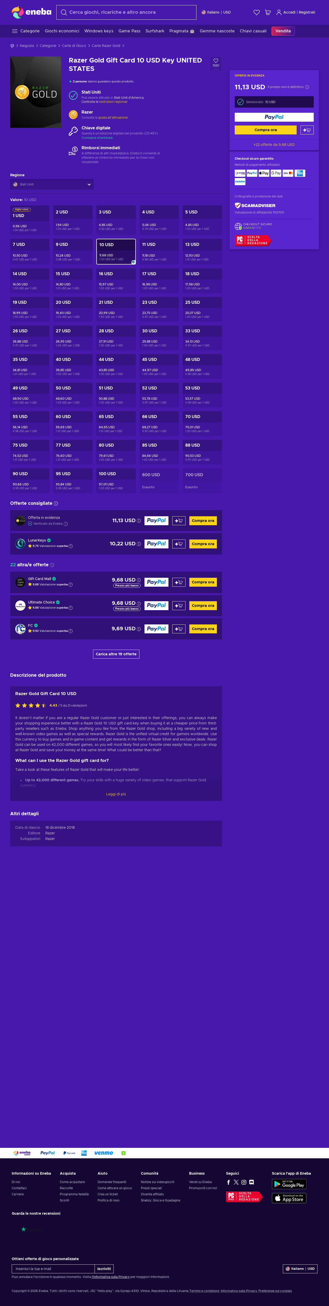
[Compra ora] (274, 117)
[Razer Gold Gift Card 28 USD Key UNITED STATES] (116, 337)
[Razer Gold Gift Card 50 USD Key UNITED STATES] (73, 395)
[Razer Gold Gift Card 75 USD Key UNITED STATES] (29, 452)
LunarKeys (37, 540)
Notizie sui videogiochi (157, 1182)
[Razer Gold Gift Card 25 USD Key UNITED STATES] (202, 309)
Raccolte (66, 1188)
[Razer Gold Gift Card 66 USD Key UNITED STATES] (159, 423)
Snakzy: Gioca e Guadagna (160, 1200)
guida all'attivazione (113, 117)
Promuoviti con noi (203, 1188)
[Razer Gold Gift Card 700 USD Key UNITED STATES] (202, 480)
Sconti (64, 1200)
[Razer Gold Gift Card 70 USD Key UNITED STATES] (202, 423)
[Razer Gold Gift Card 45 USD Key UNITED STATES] (159, 366)
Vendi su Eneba (200, 1182)
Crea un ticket (108, 1194)
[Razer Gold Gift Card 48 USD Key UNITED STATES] (202, 366)
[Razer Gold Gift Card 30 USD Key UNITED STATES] (159, 337)
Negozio (27, 46)
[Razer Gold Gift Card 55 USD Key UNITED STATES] (29, 423)
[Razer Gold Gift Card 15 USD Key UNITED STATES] (73, 280)
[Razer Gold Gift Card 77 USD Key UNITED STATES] (73, 452)
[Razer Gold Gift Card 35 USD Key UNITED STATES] (29, 366)
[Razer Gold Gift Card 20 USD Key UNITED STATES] (73, 309)
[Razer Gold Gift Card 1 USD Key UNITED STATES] (29, 220)
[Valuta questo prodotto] (32, 972)
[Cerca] (126, 12)
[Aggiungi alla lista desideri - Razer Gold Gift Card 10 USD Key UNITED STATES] (216, 64)
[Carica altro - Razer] (73, 115)
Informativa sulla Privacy (239, 1290)
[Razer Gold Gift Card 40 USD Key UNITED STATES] (73, 366)
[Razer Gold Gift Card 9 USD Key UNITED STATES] (73, 252)
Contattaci (19, 1188)
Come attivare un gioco (115, 1188)
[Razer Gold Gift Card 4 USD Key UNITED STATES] (159, 220)
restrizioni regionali (113, 101)
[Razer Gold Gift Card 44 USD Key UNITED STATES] (116, 366)
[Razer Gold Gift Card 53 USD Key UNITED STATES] (202, 395)
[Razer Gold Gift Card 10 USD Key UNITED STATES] (116, 251)
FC (30, 625)
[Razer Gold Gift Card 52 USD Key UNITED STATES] (159, 395)
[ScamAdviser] (255, 205)
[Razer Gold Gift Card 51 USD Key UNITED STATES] (116, 395)
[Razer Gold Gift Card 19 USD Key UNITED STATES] (29, 309)
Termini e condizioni (204, 1290)
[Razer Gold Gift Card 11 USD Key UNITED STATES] (159, 252)
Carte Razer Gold (106, 46)
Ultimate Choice (41, 602)
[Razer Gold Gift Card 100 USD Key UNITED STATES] (116, 480)
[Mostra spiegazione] (71, 546)
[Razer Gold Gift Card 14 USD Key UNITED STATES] (29, 280)
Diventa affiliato (152, 1194)
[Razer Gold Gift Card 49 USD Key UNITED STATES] (29, 395)
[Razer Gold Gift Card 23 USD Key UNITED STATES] (159, 309)
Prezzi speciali (151, 1188)
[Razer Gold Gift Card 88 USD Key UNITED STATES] (202, 452)
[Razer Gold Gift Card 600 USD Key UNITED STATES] (159, 480)
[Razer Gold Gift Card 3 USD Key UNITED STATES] (116, 220)
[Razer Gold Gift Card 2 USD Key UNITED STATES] (73, 220)
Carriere (18, 1194)
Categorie (48, 46)
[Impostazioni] (216, 12)
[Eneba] (31, 12)
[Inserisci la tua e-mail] (53, 1268)
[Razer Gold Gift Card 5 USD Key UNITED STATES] (202, 220)
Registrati (307, 12)
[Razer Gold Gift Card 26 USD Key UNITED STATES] (29, 337)
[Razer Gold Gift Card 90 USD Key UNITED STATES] (29, 480)
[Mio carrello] (267, 12)
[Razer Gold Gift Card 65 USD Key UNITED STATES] (116, 423)
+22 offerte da (274, 145)
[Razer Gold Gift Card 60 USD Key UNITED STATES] (73, 423)
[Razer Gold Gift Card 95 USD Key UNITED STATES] (73, 480)
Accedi (285, 12)
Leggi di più (116, 1060)
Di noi (16, 1182)
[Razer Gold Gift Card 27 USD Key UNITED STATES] (73, 337)
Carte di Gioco (74, 46)
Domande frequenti (112, 1182)
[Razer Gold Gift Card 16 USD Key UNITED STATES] (116, 280)
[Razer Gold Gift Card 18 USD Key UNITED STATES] (202, 280)
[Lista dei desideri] (256, 12)
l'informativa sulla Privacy (111, 1276)
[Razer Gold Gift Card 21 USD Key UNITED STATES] (116, 309)
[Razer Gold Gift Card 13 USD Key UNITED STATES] (202, 252)
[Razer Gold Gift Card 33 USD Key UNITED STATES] (202, 337)
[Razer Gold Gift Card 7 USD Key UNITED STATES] (29, 252)
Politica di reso (109, 1200)
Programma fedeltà (74, 1194)
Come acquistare (72, 1182)
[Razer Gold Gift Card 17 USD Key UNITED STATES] (159, 280)
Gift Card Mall (39, 579)
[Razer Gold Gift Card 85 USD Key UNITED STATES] (159, 452)
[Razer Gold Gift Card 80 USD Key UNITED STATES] (116, 452)
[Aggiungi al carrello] (307, 129)
